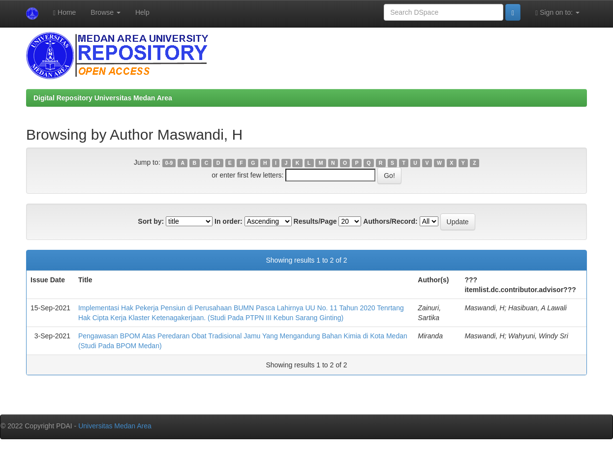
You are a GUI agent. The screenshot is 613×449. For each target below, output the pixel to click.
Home (64, 12)
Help (142, 12)
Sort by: (151, 221)
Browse (106, 12)
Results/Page (315, 221)
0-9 (169, 163)
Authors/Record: (390, 221)
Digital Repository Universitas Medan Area (102, 98)
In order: (229, 221)
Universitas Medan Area (115, 426)
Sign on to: (557, 12)
